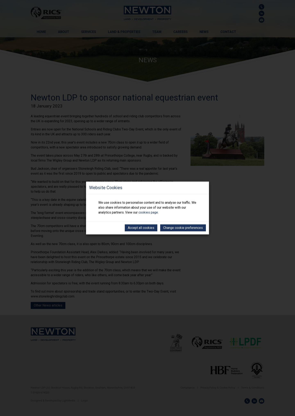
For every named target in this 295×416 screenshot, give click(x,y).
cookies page (148, 212)
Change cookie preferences (183, 228)
